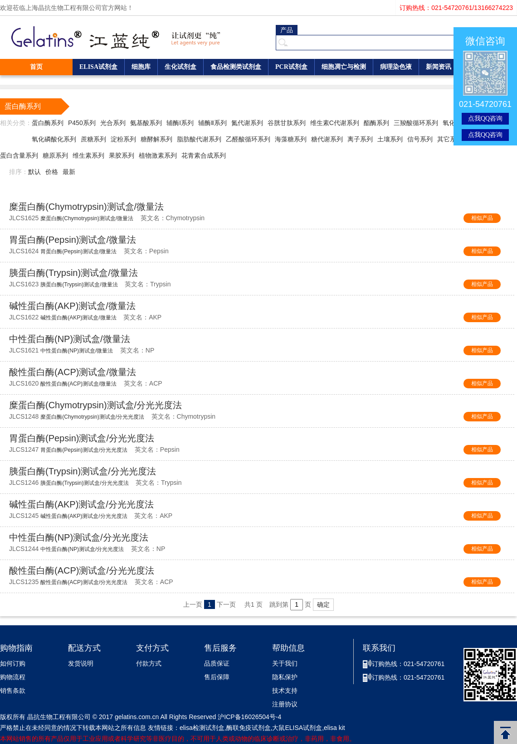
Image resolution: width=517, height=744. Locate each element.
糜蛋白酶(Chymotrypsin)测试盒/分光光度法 (95, 405)
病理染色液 (396, 66)
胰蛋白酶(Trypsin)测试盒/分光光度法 (82, 471)
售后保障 (216, 677)
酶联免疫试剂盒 (248, 727)
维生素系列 (88, 155)
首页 (36, 66)
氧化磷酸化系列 (54, 139)
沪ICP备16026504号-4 (249, 716)
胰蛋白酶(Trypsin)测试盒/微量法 (73, 273)
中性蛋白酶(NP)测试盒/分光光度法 (78, 537)
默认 (34, 171)
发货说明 (80, 663)
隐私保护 (285, 677)
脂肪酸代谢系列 (199, 139)
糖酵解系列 (156, 139)
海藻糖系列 (291, 139)
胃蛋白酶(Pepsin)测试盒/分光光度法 (81, 438)
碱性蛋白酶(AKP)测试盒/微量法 (72, 306)
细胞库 (141, 66)
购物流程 (12, 677)
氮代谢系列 (247, 122)
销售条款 (12, 690)
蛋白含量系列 (19, 155)
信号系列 (420, 139)
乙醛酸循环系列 (248, 139)
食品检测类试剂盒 (235, 66)
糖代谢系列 (327, 139)
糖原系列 (55, 155)
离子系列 (360, 139)
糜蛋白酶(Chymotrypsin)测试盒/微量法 (86, 207)
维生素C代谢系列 (334, 122)
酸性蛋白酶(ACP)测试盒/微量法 (72, 372)
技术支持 (285, 690)
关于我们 (285, 663)
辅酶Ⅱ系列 (212, 122)
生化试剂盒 (180, 66)
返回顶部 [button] (505, 732)
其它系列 (450, 139)
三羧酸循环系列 (416, 122)
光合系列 (113, 122)
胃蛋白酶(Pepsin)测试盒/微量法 (72, 240)
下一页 (226, 604)
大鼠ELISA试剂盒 (297, 727)
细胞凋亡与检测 (344, 66)
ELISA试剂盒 (98, 66)
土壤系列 (390, 139)
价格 (51, 171)
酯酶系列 (376, 122)
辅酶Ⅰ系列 (180, 122)
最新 (69, 171)
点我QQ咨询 (485, 118)
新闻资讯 (438, 66)
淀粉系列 (123, 139)
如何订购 (12, 663)
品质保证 (216, 663)
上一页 (192, 604)
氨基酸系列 (146, 122)
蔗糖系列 (93, 139)
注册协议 (285, 704)
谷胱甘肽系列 (287, 122)
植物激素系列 (158, 155)
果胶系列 (121, 155)
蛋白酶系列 (47, 122)
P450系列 (82, 122)
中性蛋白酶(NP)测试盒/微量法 (69, 339)
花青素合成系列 (203, 155)
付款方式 (148, 663)
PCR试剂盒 (291, 66)
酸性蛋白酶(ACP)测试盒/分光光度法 (81, 570)
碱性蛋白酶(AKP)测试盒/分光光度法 (81, 504)
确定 (323, 604)
